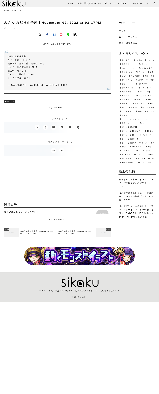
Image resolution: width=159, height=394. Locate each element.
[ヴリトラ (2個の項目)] (126, 99)
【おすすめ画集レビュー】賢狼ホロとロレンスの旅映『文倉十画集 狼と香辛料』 (136, 196)
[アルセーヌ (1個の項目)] (147, 135)
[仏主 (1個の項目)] (147, 123)
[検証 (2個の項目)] (151, 103)
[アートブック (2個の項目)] (127, 80)
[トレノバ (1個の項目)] (150, 111)
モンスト (10, 101)
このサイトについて (110, 290)
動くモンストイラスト (86, 290)
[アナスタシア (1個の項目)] (126, 111)
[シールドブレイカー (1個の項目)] (144, 155)
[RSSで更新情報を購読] (61, 150)
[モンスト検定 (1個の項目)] (126, 158)
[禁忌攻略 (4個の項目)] (128, 64)
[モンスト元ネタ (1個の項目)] (147, 143)
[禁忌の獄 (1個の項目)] (129, 123)
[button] (75, 34)
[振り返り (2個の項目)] (125, 103)
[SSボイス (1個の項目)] (126, 155)
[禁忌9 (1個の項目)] (150, 147)
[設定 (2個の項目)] (151, 72)
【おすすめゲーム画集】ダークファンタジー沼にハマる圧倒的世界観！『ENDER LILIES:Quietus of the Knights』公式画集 (136, 211)
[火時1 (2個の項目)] (140, 80)
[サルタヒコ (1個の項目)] (136, 147)
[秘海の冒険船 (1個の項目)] (128, 162)
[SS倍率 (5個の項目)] (138, 60)
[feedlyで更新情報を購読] (53, 150)
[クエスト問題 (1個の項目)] (146, 162)
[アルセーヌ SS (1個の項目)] (129, 135)
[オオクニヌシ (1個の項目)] (137, 115)
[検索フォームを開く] (155, 3)
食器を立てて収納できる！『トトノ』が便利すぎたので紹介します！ (136, 183)
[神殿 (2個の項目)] (139, 99)
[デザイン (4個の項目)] (150, 60)
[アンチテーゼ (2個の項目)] (128, 88)
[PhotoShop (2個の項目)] (146, 92)
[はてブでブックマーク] (54, 34)
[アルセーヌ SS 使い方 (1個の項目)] (131, 131)
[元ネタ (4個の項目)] (147, 64)
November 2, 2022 (56, 85)
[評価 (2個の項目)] (126, 84)
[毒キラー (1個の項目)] (141, 158)
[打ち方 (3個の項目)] (140, 72)
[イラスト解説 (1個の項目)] (148, 107)
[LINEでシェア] (68, 34)
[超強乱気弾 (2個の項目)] (127, 92)
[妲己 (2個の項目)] (123, 107)
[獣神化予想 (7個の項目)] (125, 60)
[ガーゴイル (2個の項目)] (127, 96)
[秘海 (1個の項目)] (139, 111)
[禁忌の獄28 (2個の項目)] (139, 103)
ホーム (42, 290)
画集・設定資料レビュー (61, 290)
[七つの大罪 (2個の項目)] (145, 84)
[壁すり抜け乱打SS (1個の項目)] (137, 127)
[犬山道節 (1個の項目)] (133, 107)
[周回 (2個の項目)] (150, 99)
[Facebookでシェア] (47, 34)
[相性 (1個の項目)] (151, 158)
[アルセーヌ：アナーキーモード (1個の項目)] (137, 119)
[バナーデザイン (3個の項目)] (128, 68)
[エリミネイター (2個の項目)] (146, 96)
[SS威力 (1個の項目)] (150, 131)
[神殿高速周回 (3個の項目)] (147, 68)
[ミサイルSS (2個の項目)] (147, 88)
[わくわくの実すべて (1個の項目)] (137, 139)
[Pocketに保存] (61, 34)
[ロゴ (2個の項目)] (123, 76)
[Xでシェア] (40, 34)
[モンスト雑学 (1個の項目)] (146, 151)
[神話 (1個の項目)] (123, 147)
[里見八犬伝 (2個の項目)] (149, 76)
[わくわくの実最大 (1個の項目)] (128, 143)
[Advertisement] (57, 180)
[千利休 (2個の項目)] (150, 80)
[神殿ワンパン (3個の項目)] (127, 72)
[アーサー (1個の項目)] (127, 151)
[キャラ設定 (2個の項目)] (134, 76)
